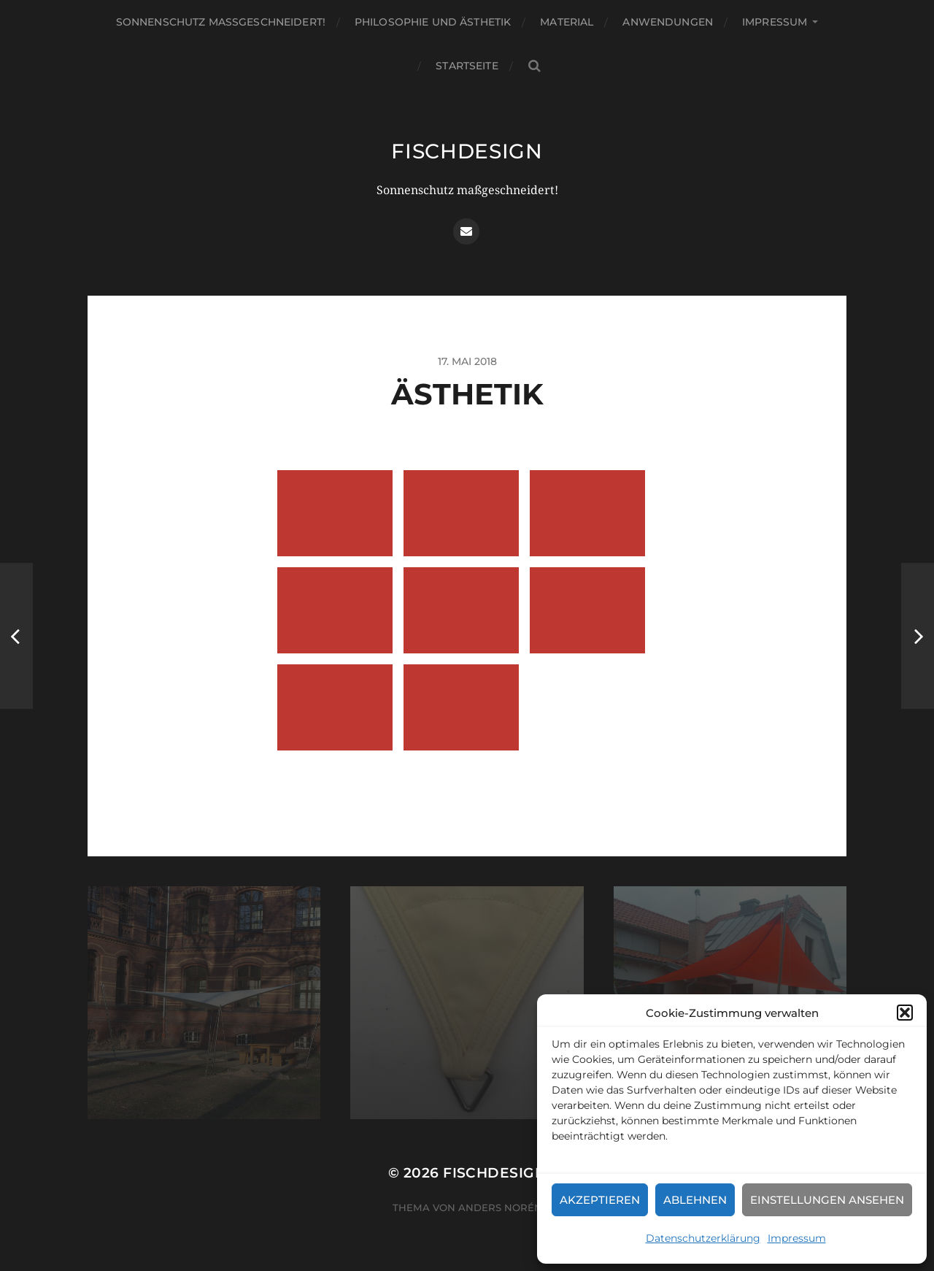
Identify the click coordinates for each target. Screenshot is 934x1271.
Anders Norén (500, 1207)
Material (566, 21)
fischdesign (467, 151)
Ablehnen (695, 1200)
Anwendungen (667, 21)
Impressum (797, 1238)
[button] (905, 1012)
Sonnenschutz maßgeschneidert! (220, 21)
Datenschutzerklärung (703, 1238)
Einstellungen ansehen (827, 1200)
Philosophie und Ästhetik (433, 21)
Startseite (467, 65)
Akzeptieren (600, 1200)
